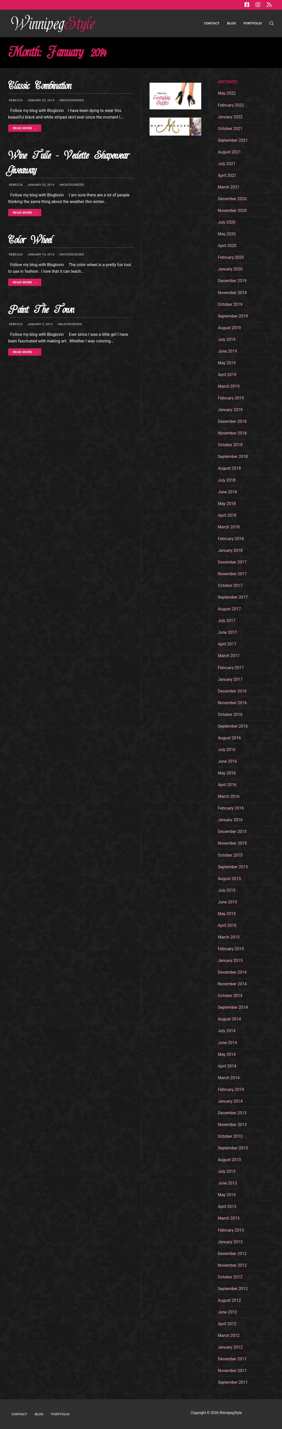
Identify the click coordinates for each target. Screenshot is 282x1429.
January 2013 (230, 1241)
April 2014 (227, 1066)
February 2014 (231, 1089)
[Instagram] (258, 5)
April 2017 (227, 644)
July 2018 (226, 480)
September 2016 (233, 726)
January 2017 (230, 679)
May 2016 (227, 773)
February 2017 (231, 667)
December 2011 (232, 1358)
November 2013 (232, 1124)
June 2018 (227, 491)
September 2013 (233, 1148)
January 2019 (230, 409)
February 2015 (231, 948)
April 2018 (227, 515)
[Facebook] (247, 5)
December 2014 (232, 972)
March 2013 (228, 1218)
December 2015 (232, 831)
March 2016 (228, 796)
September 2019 (233, 316)
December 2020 (232, 198)
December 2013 (232, 1112)
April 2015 (227, 925)
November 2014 (232, 983)
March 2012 (228, 1335)
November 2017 (232, 573)
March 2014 (228, 1077)
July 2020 (226, 222)
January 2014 (230, 1101)
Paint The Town (41, 310)
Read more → (25, 128)
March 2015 (228, 937)
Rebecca (15, 100)
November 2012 (232, 1265)
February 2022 (231, 105)
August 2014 (229, 1019)
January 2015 (230, 960)
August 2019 (229, 327)
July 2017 (226, 620)
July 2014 (226, 1030)
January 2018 (230, 550)
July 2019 (226, 339)
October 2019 (230, 304)
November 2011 (232, 1370)
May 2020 (227, 234)
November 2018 (232, 433)
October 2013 (230, 1136)
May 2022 (227, 93)
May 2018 (227, 503)
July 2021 (226, 163)
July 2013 (226, 1171)
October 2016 (230, 714)
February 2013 (231, 1230)
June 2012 (227, 1312)
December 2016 (232, 691)
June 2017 (227, 632)
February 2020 (231, 257)
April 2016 (227, 784)
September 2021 (233, 140)
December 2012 (232, 1253)
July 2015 (226, 890)
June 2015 (227, 902)
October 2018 (230, 444)
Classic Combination (39, 86)
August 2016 (229, 737)
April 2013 (227, 1206)
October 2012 (230, 1277)
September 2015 (233, 866)
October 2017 (230, 585)
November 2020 (232, 210)
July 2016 (226, 749)
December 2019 (232, 280)
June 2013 (227, 1183)
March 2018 (228, 527)
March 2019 (228, 386)
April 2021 (227, 175)
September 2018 (233, 456)
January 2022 (230, 116)
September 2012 (233, 1288)
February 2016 (231, 808)
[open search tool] (271, 23)
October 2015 (230, 855)
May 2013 (227, 1194)
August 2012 (229, 1300)
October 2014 (230, 995)
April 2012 (227, 1323)
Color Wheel (30, 240)
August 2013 (229, 1159)
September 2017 (233, 597)
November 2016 (232, 702)
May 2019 (227, 362)
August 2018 (229, 468)
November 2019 (232, 292)
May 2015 (227, 913)
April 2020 (227, 245)
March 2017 (228, 655)
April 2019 (227, 374)
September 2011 (233, 1382)
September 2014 (233, 1007)
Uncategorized (71, 100)
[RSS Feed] (269, 5)
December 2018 (232, 421)
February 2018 (231, 538)
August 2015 (229, 878)
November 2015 (232, 843)
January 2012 (230, 1347)
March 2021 (228, 187)
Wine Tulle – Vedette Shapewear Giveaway (68, 163)
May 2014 (227, 1054)
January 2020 (230, 269)
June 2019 (227, 351)
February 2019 (231, 398)
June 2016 (227, 761)
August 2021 (229, 152)
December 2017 (232, 562)
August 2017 (229, 609)
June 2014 (227, 1042)
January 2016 (230, 819)
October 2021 (230, 128)
